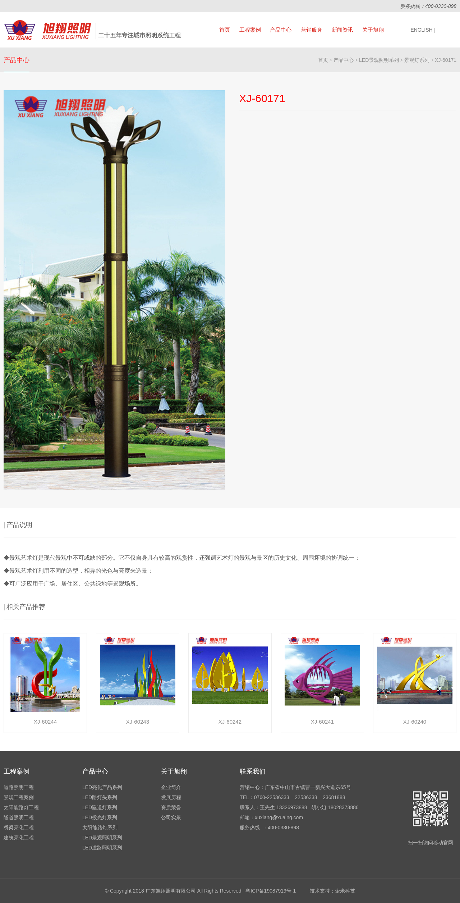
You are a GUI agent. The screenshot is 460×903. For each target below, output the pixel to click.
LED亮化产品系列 (102, 787)
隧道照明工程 (19, 817)
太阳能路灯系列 (100, 827)
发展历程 (171, 797)
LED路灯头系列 (99, 797)
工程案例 (250, 30)
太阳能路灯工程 (21, 807)
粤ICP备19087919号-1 (270, 891)
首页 (224, 30)
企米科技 (345, 891)
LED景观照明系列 (379, 60)
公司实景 (171, 817)
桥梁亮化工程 (19, 827)
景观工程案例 (19, 797)
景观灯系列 (416, 60)
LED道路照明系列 (102, 848)
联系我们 (253, 771)
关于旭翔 (373, 30)
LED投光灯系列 (99, 817)
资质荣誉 (171, 807)
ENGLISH (422, 30)
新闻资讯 (342, 30)
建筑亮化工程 (19, 837)
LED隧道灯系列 (99, 807)
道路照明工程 (19, 787)
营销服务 (311, 30)
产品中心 (280, 30)
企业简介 (171, 787)
